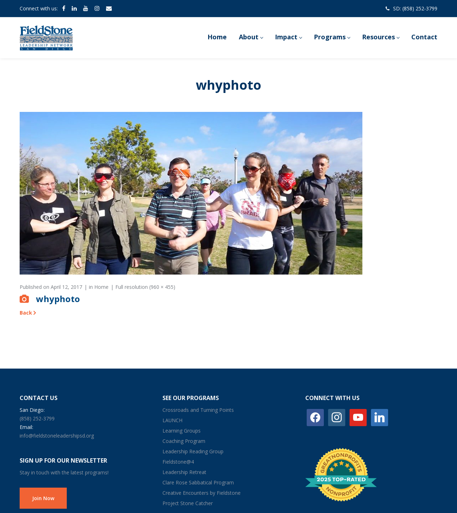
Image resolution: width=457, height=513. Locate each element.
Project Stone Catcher (187, 503)
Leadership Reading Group (193, 451)
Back (26, 312)
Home (101, 286)
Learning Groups (181, 430)
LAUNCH (172, 420)
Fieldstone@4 (178, 461)
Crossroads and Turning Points (198, 409)
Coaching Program (183, 441)
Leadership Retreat (184, 472)
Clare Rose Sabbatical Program (198, 482)
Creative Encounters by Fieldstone (201, 492)
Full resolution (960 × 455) (145, 286)
